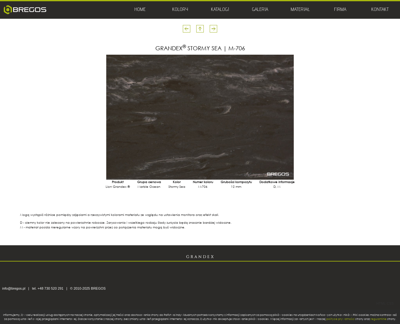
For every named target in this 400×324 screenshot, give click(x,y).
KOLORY (180, 9)
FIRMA (340, 9)
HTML (381, 303)
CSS (390, 303)
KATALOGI (220, 9)
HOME (140, 9)
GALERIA (260, 9)
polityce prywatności (340, 319)
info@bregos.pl (13, 288)
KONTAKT (380, 9)
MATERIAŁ (300, 9)
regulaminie (379, 319)
